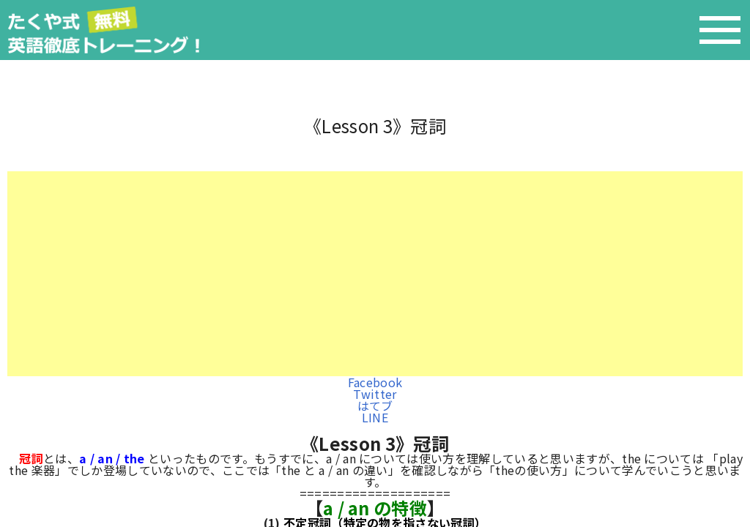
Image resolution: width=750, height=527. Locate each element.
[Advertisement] (375, 273)
